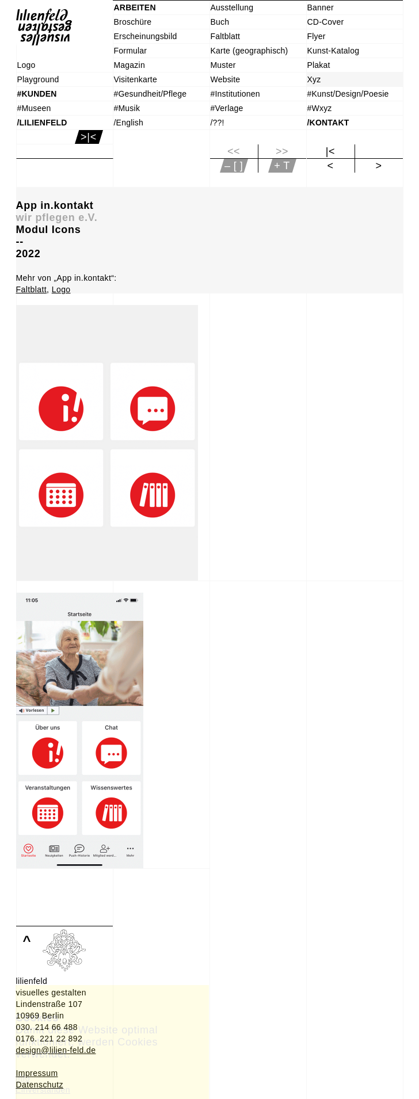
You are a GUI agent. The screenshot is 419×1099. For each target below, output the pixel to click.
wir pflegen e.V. (57, 217)
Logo (61, 289)
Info (23, 1078)
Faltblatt (31, 289)
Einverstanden (43, 1089)
